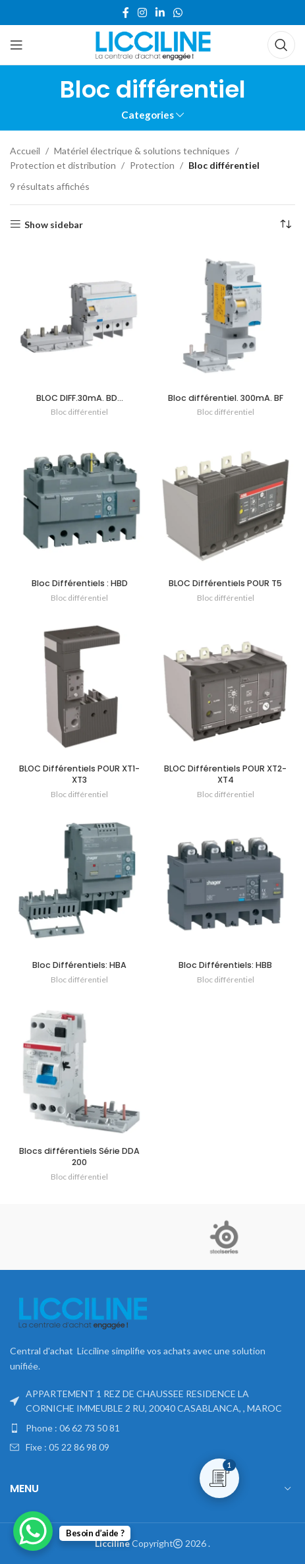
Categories (147, 115)
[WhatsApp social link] (178, 12)
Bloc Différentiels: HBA (79, 965)
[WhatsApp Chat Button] (33, 1531)
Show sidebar (53, 224)
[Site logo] (153, 43)
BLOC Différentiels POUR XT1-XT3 (79, 774)
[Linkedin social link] (160, 12)
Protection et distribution (63, 165)
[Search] (281, 45)
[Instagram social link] (142, 12)
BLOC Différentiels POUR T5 (225, 583)
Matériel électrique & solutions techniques (142, 150)
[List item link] (152, 1428)
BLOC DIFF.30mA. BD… (79, 398)
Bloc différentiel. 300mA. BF (225, 398)
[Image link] (82, 1312)
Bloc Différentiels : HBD (80, 583)
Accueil (25, 150)
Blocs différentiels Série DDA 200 (79, 1156)
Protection (152, 165)
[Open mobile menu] (16, 45)
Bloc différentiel (79, 412)
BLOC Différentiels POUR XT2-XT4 (225, 774)
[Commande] (285, 225)
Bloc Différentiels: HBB (225, 965)
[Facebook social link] (125, 12)
